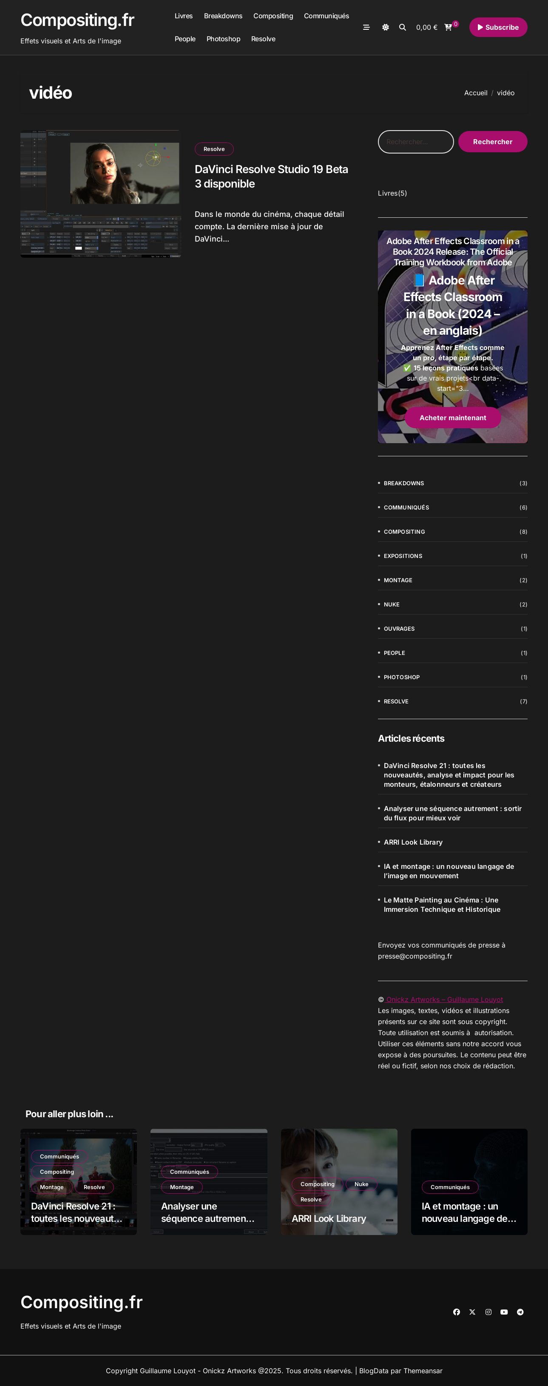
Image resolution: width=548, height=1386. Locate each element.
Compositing (273, 15)
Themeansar (423, 1370)
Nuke (392, 604)
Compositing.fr (77, 19)
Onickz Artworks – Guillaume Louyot (443, 999)
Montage (398, 580)
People (185, 38)
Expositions (403, 555)
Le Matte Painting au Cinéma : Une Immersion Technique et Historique (442, 905)
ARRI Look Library (413, 842)
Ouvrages (399, 628)
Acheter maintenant (453, 417)
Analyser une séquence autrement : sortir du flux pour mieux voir (453, 813)
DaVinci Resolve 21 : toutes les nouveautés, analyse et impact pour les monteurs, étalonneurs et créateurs (449, 774)
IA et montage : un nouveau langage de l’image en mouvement (449, 871)
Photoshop (224, 38)
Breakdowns (223, 15)
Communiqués (326, 15)
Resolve (263, 38)
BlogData (374, 1370)
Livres (184, 15)
